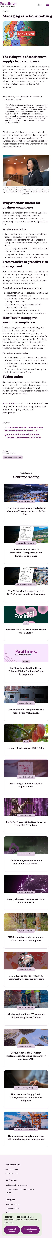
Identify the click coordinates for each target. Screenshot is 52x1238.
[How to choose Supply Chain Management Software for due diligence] (26, 1088)
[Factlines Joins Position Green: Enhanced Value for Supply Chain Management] (26, 662)
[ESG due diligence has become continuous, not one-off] (26, 853)
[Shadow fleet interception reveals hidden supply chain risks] (26, 702)
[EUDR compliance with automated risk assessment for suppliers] (26, 930)
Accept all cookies (12, 1230)
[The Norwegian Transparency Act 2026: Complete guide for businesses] (26, 584)
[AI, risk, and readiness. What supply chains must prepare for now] (26, 1007)
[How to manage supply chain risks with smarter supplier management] (26, 1128)
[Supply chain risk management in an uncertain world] (26, 891)
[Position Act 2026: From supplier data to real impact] (26, 622)
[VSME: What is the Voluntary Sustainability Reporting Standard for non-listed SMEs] (26, 1047)
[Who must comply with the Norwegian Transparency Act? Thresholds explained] (26, 544)
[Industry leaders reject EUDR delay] (26, 739)
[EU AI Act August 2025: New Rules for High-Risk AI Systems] (26, 814)
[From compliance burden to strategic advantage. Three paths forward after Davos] (26, 502)
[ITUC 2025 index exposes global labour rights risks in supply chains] (26, 968)
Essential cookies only (30, 1230)
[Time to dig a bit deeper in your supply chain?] (26, 776)
